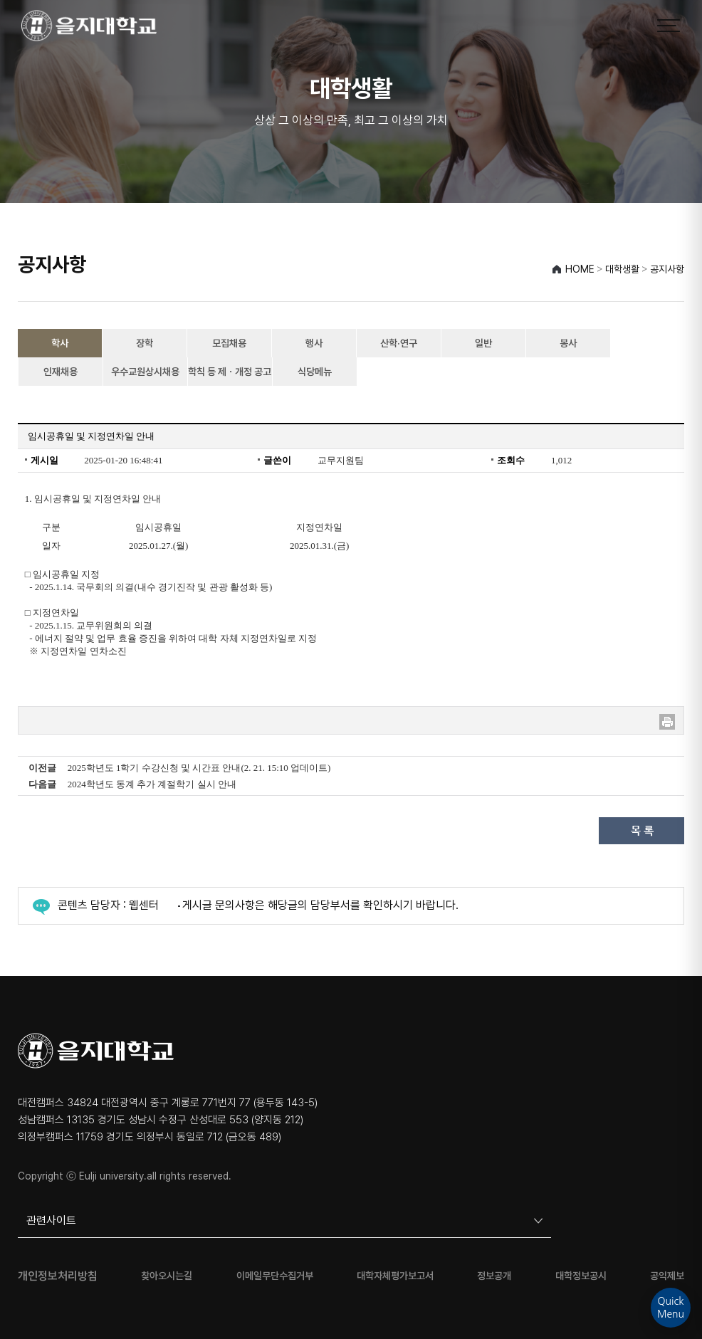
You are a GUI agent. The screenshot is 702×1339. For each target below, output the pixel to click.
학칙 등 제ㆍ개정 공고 (229, 371)
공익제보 (667, 1276)
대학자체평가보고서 (395, 1276)
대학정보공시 (581, 1276)
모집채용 (229, 343)
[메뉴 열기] (668, 25)
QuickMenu (670, 1307)
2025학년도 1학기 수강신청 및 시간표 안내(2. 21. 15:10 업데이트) (199, 767)
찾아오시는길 (166, 1276)
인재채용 (60, 371)
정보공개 (494, 1276)
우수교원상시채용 (145, 371)
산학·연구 (398, 343)
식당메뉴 (315, 371)
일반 (483, 343)
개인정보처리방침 (58, 1276)
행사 (314, 343)
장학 (144, 343)
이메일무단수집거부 (274, 1276)
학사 (59, 343)
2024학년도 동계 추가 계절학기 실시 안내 (152, 784)
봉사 (568, 343)
